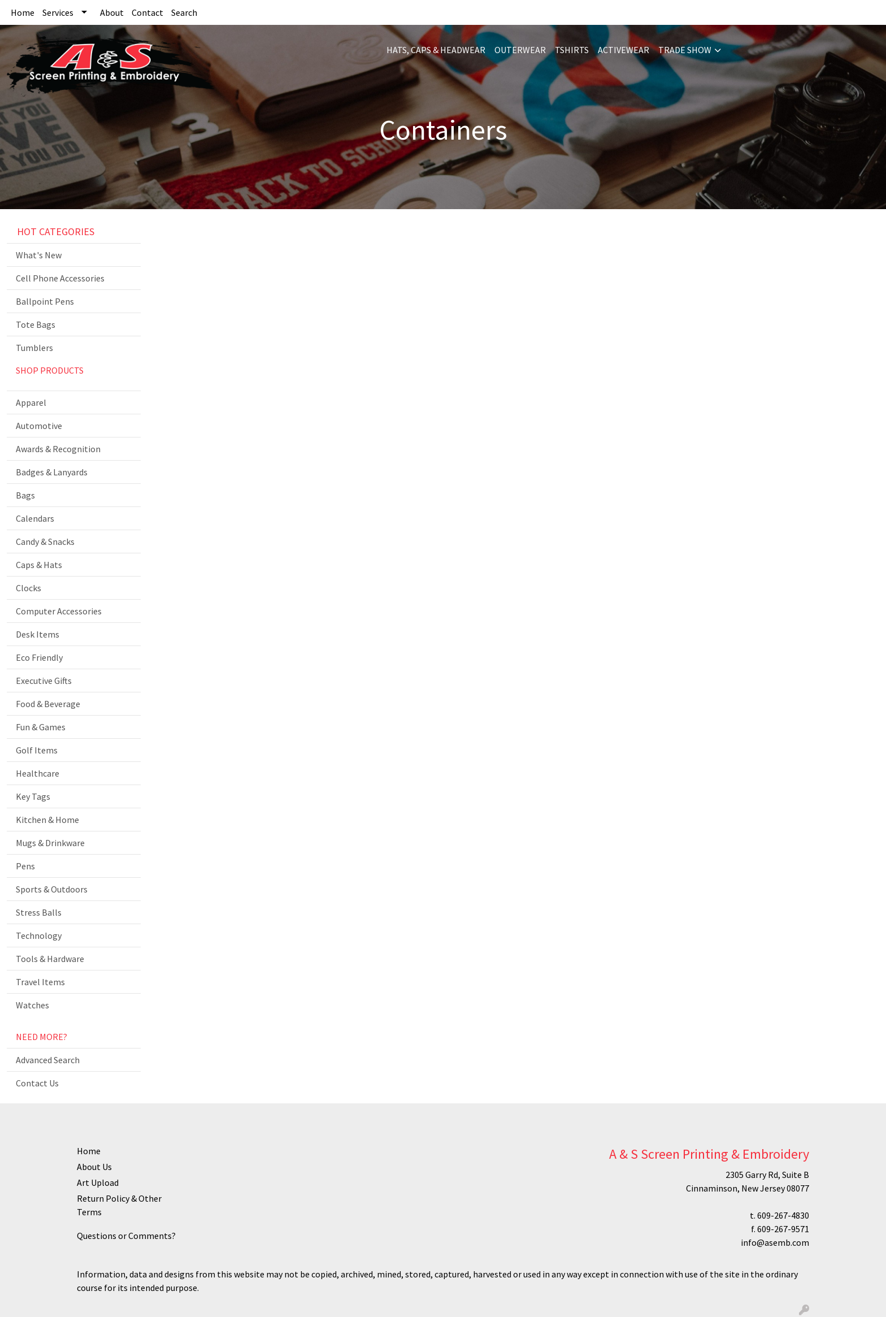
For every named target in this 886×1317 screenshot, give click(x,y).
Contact (147, 12)
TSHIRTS (572, 49)
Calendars (35, 518)
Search (184, 12)
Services (57, 12)
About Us (94, 1166)
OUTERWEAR (520, 49)
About (112, 12)
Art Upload (98, 1182)
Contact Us (37, 1083)
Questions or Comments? (126, 1235)
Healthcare (37, 773)
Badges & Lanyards (52, 472)
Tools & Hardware (50, 958)
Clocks (28, 587)
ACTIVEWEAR (623, 49)
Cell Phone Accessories (60, 278)
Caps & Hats (39, 564)
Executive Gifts (44, 680)
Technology (39, 935)
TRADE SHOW (684, 49)
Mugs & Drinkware (50, 842)
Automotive (39, 425)
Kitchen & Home (47, 819)
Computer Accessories (59, 611)
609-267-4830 (783, 1215)
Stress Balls (39, 912)
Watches (32, 1005)
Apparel (31, 402)
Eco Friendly (39, 657)
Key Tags (33, 796)
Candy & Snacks (45, 541)
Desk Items (37, 634)
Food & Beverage (48, 703)
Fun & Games (41, 727)
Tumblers (34, 347)
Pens (25, 866)
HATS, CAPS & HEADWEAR (435, 49)
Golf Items (37, 750)
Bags (25, 495)
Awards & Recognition (58, 448)
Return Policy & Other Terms (119, 1205)
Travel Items (40, 981)
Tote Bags (35, 324)
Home (22, 12)
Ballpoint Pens (45, 301)
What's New (39, 255)
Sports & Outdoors (52, 889)
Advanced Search (48, 1059)
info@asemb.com (775, 1242)
